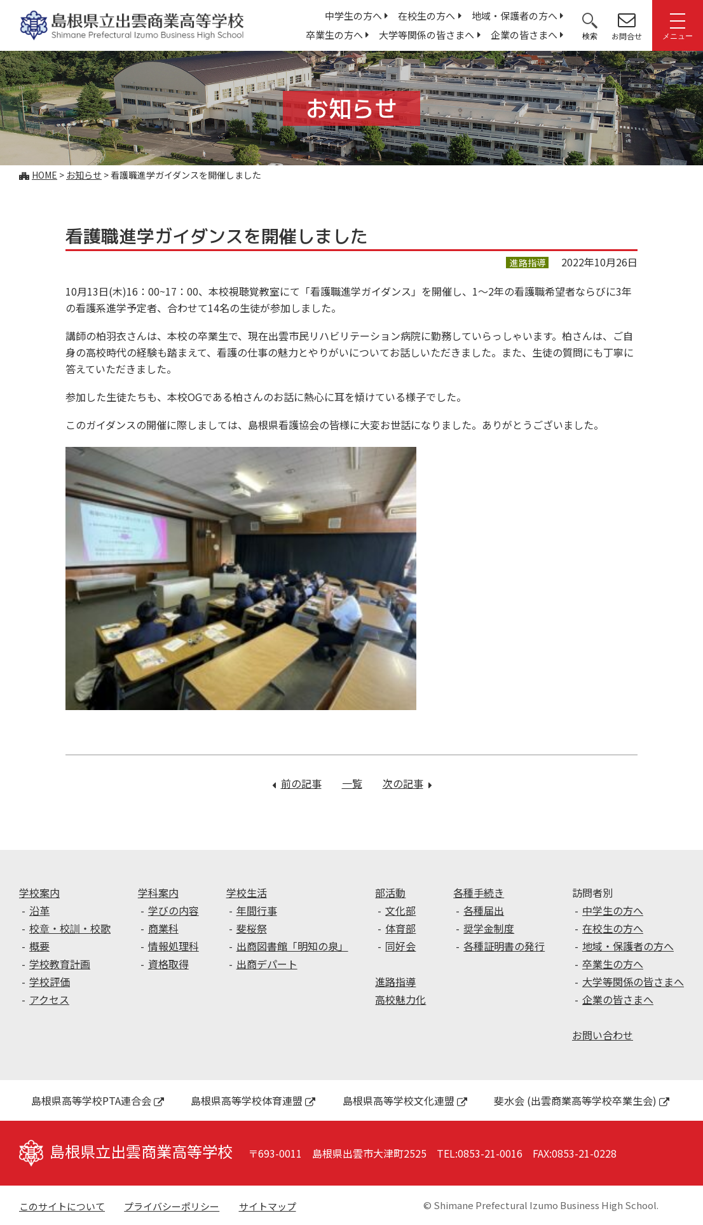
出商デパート (266, 963)
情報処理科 (173, 946)
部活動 (390, 892)
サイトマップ (267, 1206)
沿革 (39, 910)
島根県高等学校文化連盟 (405, 1100)
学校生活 (246, 892)
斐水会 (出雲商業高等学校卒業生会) (581, 1100)
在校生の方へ (426, 15)
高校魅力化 (400, 999)
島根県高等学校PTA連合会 (97, 1100)
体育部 (400, 928)
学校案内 (39, 892)
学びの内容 (173, 910)
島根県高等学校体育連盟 (253, 1100)
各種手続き (478, 892)
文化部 (400, 910)
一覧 (352, 783)
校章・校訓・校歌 (70, 928)
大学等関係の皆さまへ (426, 34)
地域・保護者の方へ (514, 15)
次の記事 (407, 783)
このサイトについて (62, 1206)
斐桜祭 (251, 928)
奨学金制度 (488, 928)
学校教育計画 (59, 963)
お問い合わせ (602, 1035)
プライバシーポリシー (171, 1206)
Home (44, 174)
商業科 (163, 928)
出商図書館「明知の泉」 (292, 946)
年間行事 (256, 910)
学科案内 (158, 892)
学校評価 (49, 981)
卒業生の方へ (334, 34)
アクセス (49, 999)
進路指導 (395, 981)
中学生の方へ (353, 15)
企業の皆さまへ (524, 34)
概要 (39, 946)
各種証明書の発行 (504, 946)
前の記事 (301, 783)
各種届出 (483, 910)
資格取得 (168, 963)
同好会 (400, 946)
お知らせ (84, 174)
